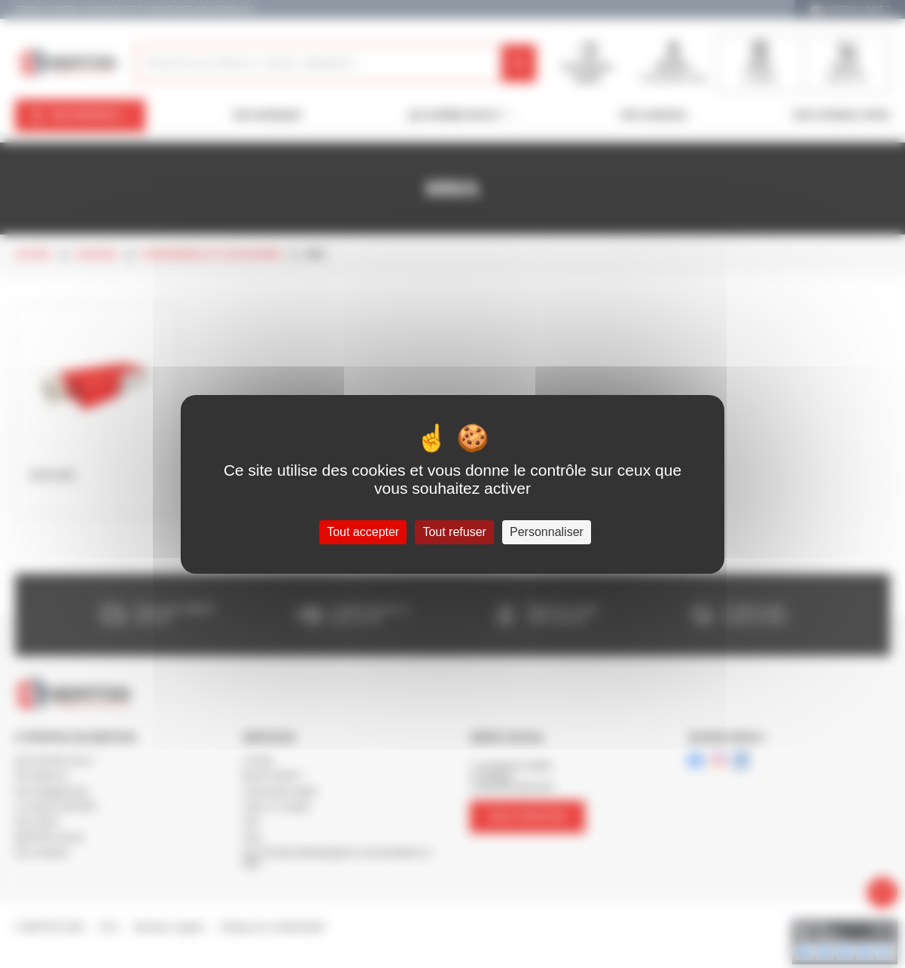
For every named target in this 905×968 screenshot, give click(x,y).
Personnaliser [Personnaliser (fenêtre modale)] (547, 531)
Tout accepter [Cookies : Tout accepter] (363, 531)
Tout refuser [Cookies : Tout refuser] (454, 531)
